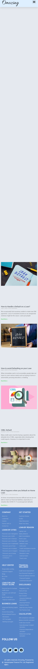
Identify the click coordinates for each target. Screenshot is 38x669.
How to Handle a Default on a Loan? (15, 307)
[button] (34, 2)
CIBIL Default (6, 430)
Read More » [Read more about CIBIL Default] (4, 442)
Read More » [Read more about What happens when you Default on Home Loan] (4, 505)
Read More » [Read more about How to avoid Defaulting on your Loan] (4, 381)
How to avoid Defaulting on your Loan (16, 368)
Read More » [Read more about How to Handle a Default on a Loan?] (4, 319)
